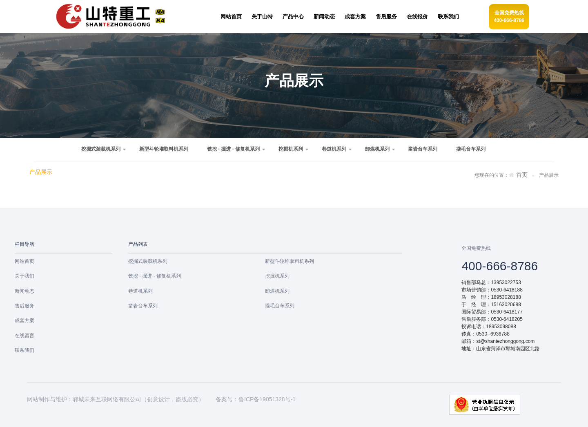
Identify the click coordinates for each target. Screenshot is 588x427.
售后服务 (24, 306)
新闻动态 (24, 291)
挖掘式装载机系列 (100, 149)
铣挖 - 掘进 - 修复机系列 (233, 149)
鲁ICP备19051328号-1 (267, 399)
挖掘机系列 (290, 149)
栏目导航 (24, 244)
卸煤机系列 (377, 149)
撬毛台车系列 (471, 149)
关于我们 (24, 276)
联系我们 (24, 350)
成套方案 (24, 320)
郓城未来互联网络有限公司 (107, 399)
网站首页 (24, 261)
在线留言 (24, 335)
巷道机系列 (334, 149)
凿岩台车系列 (422, 149)
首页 (522, 175)
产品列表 (138, 244)
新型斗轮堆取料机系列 (163, 149)
